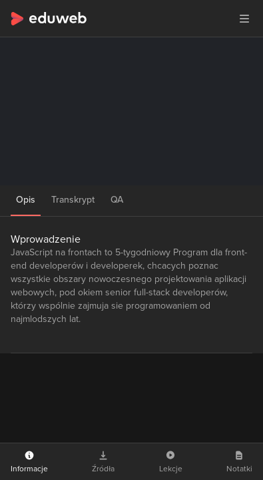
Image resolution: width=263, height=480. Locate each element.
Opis (25, 199)
